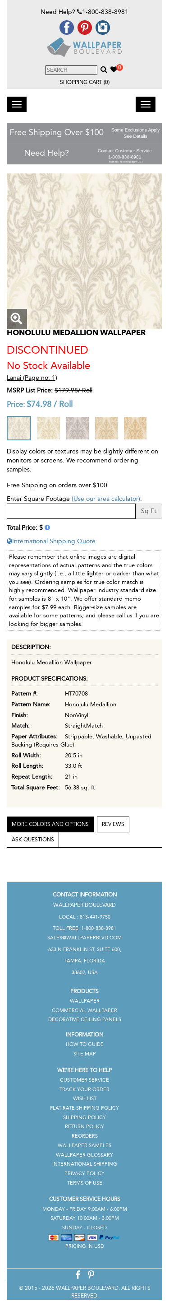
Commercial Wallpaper (84, 1010)
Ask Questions (33, 839)
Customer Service (84, 1080)
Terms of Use (84, 1183)
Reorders (85, 1136)
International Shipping (84, 1164)
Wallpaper (85, 1001)
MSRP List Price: (30, 390)
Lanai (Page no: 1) (32, 378)
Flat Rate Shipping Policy (84, 1108)
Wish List (84, 1099)
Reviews (113, 824)
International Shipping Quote (51, 541)
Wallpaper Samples (84, 1145)
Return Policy (84, 1127)
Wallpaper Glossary (84, 1155)
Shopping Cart (85, 82)
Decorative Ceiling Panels (84, 1019)
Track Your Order (84, 1089)
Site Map (84, 1054)
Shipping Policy (84, 1117)
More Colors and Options (50, 824)
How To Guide (85, 1044)
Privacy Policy (84, 1173)
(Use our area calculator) (106, 499)
